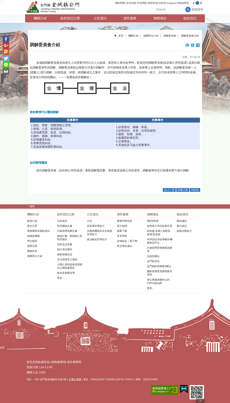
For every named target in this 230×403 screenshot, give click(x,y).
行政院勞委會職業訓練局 (159, 249)
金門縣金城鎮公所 (56, 7)
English (171, 3)
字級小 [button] (194, 3)
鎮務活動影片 (184, 230)
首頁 (120, 35)
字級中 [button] (197, 3)
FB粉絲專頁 (182, 3)
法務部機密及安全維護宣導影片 (99, 232)
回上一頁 (169, 189)
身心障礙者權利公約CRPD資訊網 (158, 281)
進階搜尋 (197, 9)
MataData (192, 45)
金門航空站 (153, 261)
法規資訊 (62, 220)
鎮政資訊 (189, 18)
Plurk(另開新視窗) (6, 52)
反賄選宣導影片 (96, 225)
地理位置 (32, 246)
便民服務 (129, 18)
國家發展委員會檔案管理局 (159, 273)
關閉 (32, 206)
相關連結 (159, 18)
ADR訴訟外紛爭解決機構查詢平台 (159, 241)
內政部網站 (153, 256)
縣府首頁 (152, 3)
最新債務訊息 (64, 254)
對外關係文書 (64, 225)
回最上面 (183, 189)
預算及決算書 (64, 244)
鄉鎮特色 (32, 251)
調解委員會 (170, 35)
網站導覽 (120, 3)
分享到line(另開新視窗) (6, 65)
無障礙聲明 (58, 362)
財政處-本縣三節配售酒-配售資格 (159, 232)
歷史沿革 (32, 225)
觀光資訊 (182, 225)
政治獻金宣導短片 (97, 239)
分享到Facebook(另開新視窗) (6, 39)
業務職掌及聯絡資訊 (38, 230)
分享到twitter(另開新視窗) (6, 58)
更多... (60, 277)
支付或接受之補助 (67, 259)
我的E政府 (153, 220)
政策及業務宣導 (66, 272)
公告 (89, 220)
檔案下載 (122, 230)
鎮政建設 (182, 220)
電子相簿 (122, 225)
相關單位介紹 (150, 35)
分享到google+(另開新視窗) (6, 45)
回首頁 (162, 3)
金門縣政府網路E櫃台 (159, 266)
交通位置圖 (75, 379)
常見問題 (141, 3)
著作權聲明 (74, 362)
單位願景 (32, 241)
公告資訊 (100, 18)
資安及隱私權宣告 (38, 362)
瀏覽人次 (32, 372)
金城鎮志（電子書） (128, 241)
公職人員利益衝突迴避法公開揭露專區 (69, 266)
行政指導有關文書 (67, 230)
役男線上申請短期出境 (159, 225)
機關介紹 (40, 18)
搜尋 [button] (188, 9)
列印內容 (187, 45)
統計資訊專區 (64, 249)
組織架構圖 (33, 235)
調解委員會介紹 (190, 35)
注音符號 (198, 45)
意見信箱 (130, 3)
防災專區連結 (124, 246)
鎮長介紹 (32, 220)
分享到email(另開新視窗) (6, 71)
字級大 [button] (201, 3)
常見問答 (122, 235)
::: (1, 1)
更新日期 (32, 367)
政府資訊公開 (70, 18)
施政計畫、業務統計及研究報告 (69, 237)
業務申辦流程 (124, 220)
